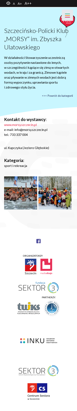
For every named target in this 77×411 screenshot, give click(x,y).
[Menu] (67, 15)
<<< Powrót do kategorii (57, 95)
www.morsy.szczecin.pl (20, 125)
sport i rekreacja (15, 166)
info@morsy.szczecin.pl (30, 130)
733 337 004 (19, 134)
